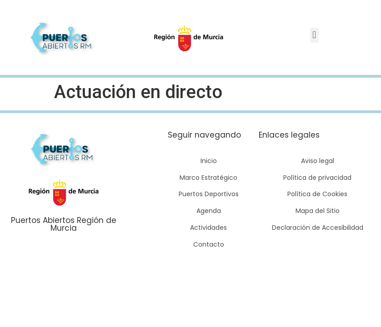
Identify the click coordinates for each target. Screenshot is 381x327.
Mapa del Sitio (318, 210)
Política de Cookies (317, 193)
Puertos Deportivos (209, 193)
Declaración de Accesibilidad (317, 227)
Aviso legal (317, 160)
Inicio (209, 160)
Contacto (208, 244)
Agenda (208, 210)
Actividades (208, 227)
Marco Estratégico (208, 177)
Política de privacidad (317, 177)
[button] (314, 35)
